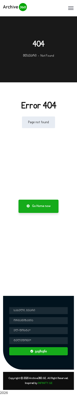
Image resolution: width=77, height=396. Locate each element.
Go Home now (38, 206)
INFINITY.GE (45, 383)
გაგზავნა (38, 351)
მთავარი (30, 56)
